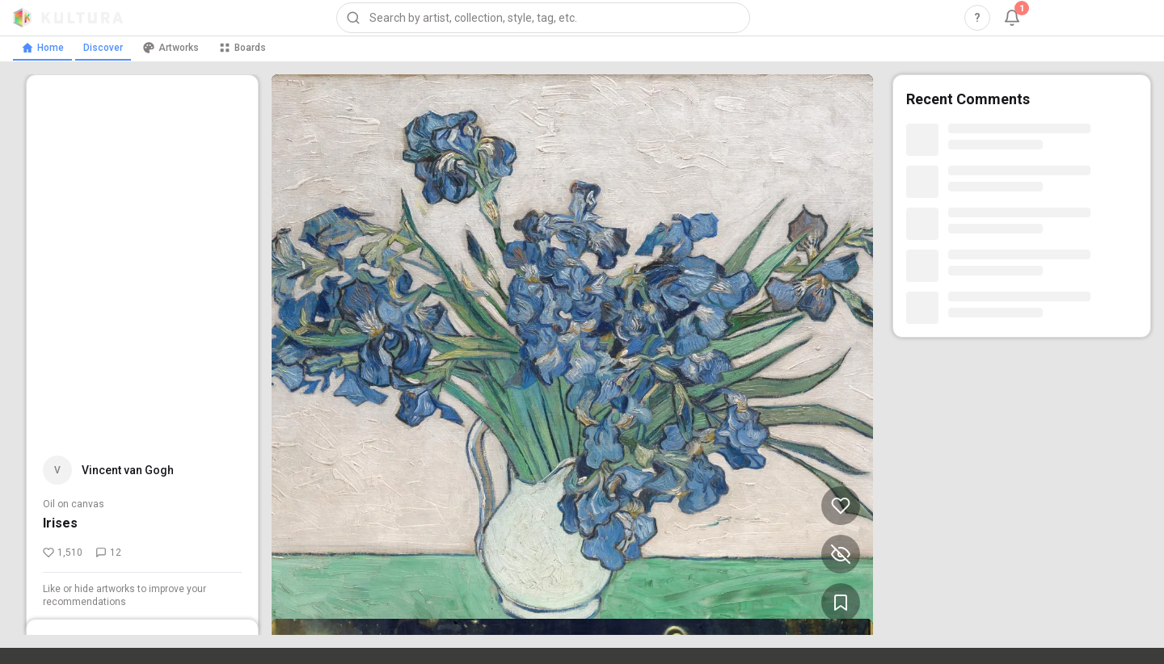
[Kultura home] (68, 17)
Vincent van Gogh (128, 470)
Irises (60, 523)
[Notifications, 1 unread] (1012, 17)
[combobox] (543, 17)
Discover (103, 47)
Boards (242, 47)
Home (42, 47)
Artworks (170, 47)
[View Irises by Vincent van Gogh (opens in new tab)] (572, 354)
